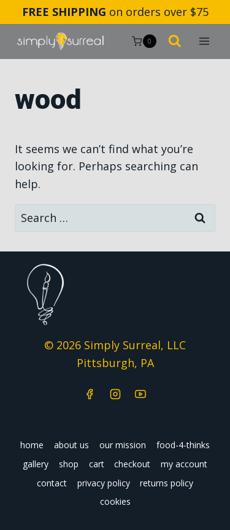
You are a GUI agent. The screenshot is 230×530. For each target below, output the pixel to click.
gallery (35, 464)
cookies (115, 501)
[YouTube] (140, 394)
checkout (132, 464)
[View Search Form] (175, 42)
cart (96, 464)
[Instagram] (115, 394)
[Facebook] (90, 394)
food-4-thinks (183, 445)
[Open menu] (204, 41)
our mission (122, 445)
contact (52, 483)
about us (71, 445)
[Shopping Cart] (144, 41)
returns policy (166, 483)
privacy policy (103, 483)
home (32, 445)
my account (184, 464)
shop (69, 464)
